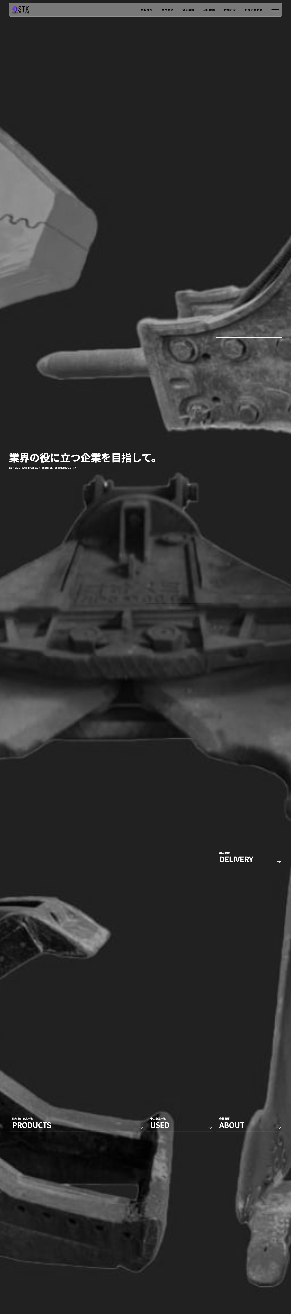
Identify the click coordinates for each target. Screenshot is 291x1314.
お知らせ (230, 10)
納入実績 (188, 10)
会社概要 (209, 10)
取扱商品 (147, 10)
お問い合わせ (254, 10)
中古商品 (168, 10)
